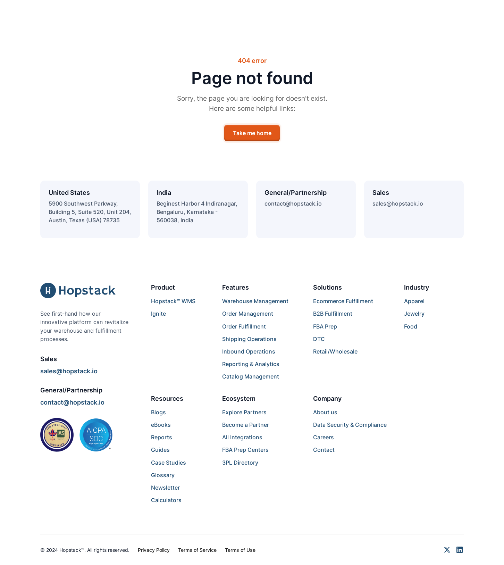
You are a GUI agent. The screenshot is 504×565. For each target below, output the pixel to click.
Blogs (158, 412)
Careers (323, 437)
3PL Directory (240, 462)
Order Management (247, 313)
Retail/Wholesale (335, 351)
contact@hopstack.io (293, 203)
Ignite (158, 313)
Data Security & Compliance (350, 424)
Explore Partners (244, 412)
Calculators (166, 500)
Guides (160, 449)
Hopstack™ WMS (173, 301)
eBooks (161, 424)
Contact (324, 449)
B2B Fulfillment (332, 313)
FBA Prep (325, 326)
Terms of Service (197, 550)
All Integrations (242, 437)
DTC (319, 338)
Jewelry (414, 313)
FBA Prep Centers (245, 449)
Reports (161, 437)
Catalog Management (250, 376)
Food (410, 326)
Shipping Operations (249, 338)
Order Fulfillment (244, 326)
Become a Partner (245, 424)
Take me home (252, 133)
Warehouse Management (255, 301)
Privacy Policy (154, 550)
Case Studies (168, 462)
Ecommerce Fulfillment (343, 301)
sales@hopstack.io (397, 203)
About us (325, 412)
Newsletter (165, 487)
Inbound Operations (248, 351)
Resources (167, 398)
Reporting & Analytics (250, 363)
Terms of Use (240, 550)
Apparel (414, 301)
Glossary (163, 475)
